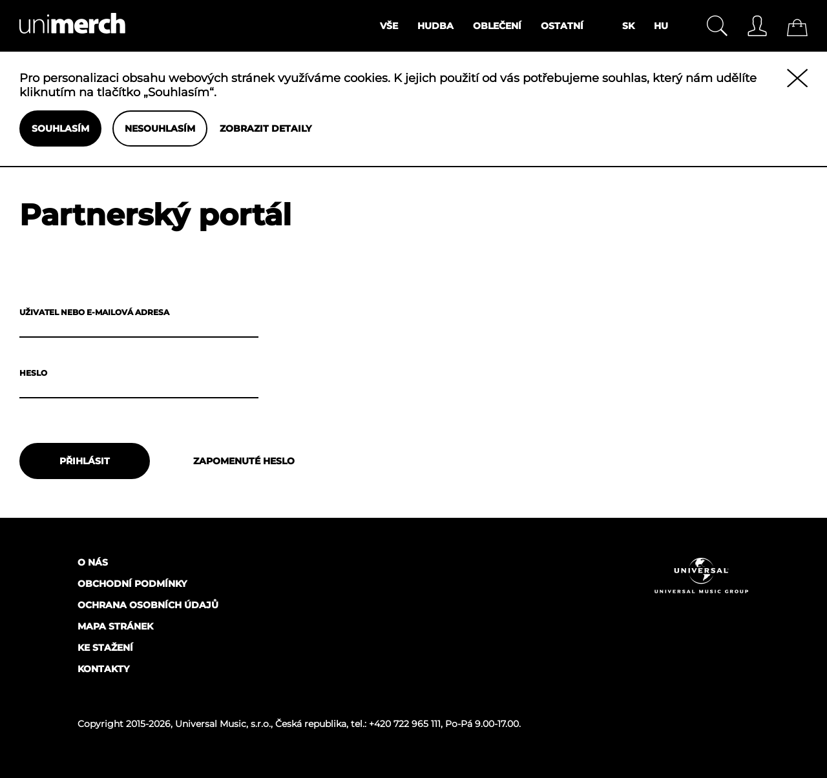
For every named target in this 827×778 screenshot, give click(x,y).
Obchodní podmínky (132, 583)
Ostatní (562, 26)
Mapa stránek (115, 626)
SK (628, 26)
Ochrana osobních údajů (148, 605)
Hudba (435, 26)
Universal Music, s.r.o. (223, 724)
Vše (389, 26)
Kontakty (103, 669)
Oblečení (497, 26)
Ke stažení (105, 647)
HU (661, 26)
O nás (93, 562)
